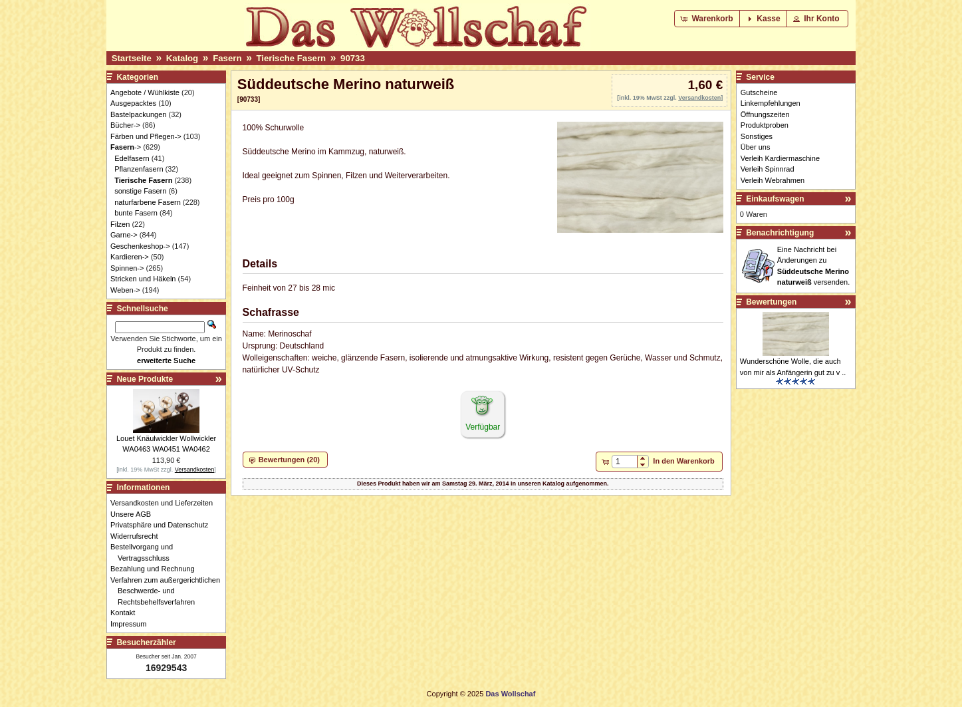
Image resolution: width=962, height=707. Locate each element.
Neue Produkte (144, 379)
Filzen (120, 224)
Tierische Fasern (291, 58)
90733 (352, 58)
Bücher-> (125, 125)
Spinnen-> (127, 268)
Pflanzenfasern (138, 169)
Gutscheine (759, 92)
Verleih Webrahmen (772, 180)
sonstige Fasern (140, 191)
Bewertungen (771, 302)
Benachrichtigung (780, 232)
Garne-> (124, 235)
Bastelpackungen (138, 114)
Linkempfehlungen (770, 103)
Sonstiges (757, 136)
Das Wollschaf (510, 694)
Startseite (132, 58)
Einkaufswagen (775, 199)
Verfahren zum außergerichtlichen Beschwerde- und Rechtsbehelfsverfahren (169, 591)
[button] (707, 18)
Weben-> (125, 290)
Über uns (756, 147)
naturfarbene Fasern (147, 202)
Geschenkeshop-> (140, 246)
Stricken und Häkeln (143, 279)
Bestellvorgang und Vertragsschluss (145, 552)
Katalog (182, 58)
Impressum (132, 624)
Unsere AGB (134, 514)
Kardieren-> (129, 257)
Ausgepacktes (133, 103)
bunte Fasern (136, 213)
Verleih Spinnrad (767, 169)
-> (125, 147)
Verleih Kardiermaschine (780, 158)
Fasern (227, 58)
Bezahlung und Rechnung (156, 569)
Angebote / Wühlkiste (145, 92)
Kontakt (126, 613)
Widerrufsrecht (138, 536)
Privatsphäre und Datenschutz (163, 525)
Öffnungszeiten (765, 114)
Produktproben (764, 125)
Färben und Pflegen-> (145, 136)
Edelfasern (132, 158)
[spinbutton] (625, 461)
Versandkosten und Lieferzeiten (165, 503)
